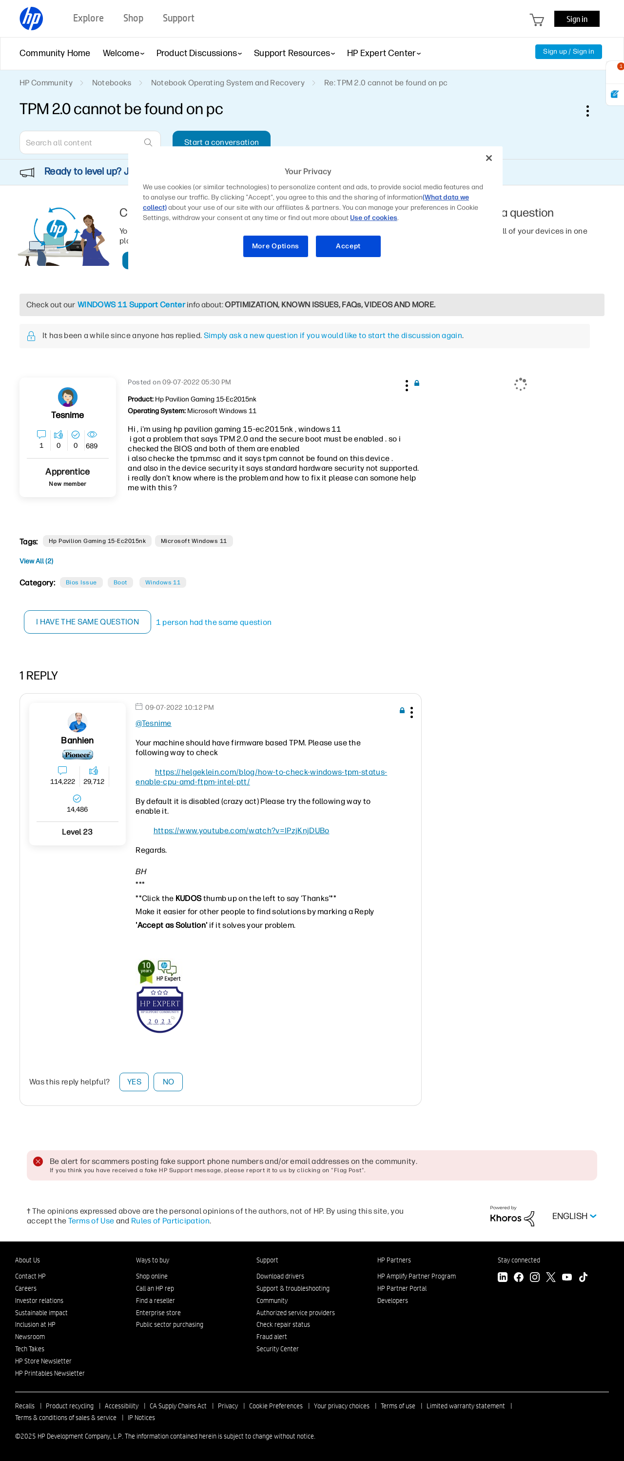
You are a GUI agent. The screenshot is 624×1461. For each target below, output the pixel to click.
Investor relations (39, 1300)
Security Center (277, 1348)
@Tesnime (154, 723)
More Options (275, 246)
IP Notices (141, 1417)
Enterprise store (158, 1312)
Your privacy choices (342, 1405)
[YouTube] (567, 1278)
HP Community (46, 82)
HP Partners (394, 1260)
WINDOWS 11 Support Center (131, 304)
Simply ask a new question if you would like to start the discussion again (333, 335)
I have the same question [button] (87, 621)
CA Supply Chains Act (178, 1405)
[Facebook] (519, 1278)
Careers (26, 1288)
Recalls (25, 1405)
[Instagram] (535, 1278)
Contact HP (30, 1276)
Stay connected (519, 1260)
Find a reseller (155, 1300)
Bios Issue (81, 582)
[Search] (90, 142)
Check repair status (283, 1324)
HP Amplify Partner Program (416, 1276)
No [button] (169, 1081)
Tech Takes (29, 1348)
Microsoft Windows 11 (194, 541)
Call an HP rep (155, 1288)
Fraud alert (271, 1336)
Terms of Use (91, 1220)
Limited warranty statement (466, 1405)
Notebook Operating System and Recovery (228, 82)
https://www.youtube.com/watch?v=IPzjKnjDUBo (242, 830)
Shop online (152, 1276)
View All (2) (36, 561)
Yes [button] (134, 1081)
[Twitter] (551, 1278)
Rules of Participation (170, 1220)
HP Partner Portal (402, 1288)
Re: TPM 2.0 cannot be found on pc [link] (386, 82)
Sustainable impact (41, 1312)
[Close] (489, 158)
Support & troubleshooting (293, 1288)
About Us (27, 1260)
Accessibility (121, 1405)
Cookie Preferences (276, 1405)
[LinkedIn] (502, 1278)
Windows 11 (163, 582)
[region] (315, 208)
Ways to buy (152, 1260)
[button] (405, 384)
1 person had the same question (214, 622)
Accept (348, 246)
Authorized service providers (295, 1312)
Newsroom (30, 1336)
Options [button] (593, 110)
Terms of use (398, 1405)
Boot (120, 582)
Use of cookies (373, 218)
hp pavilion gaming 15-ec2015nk (97, 541)
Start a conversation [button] (221, 142)
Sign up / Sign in (568, 51)
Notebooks (112, 82)
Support (267, 1260)
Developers (392, 1300)
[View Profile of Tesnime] (67, 415)
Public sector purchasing (169, 1324)
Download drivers (280, 1276)
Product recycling (70, 1405)
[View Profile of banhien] (77, 740)
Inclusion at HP (35, 1324)
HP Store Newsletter (43, 1361)
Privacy (228, 1405)
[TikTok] (583, 1278)
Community (272, 1300)
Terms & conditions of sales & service (66, 1417)
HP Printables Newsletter (50, 1373)
